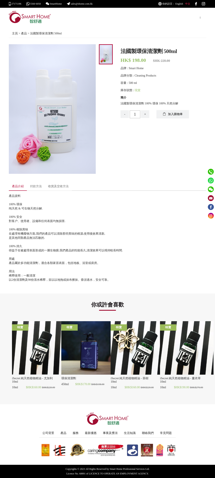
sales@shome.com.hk (80, 3)
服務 (76, 433)
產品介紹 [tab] (18, 186)
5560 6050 (33, 3)
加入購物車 (173, 114)
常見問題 (166, 433)
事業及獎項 (110, 433)
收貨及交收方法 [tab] (58, 186)
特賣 (20, 327)
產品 (63, 433)
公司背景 (48, 433)
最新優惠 (91, 433)
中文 (187, 3)
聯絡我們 (148, 433)
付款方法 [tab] (36, 186)
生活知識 (130, 433)
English (179, 3)
